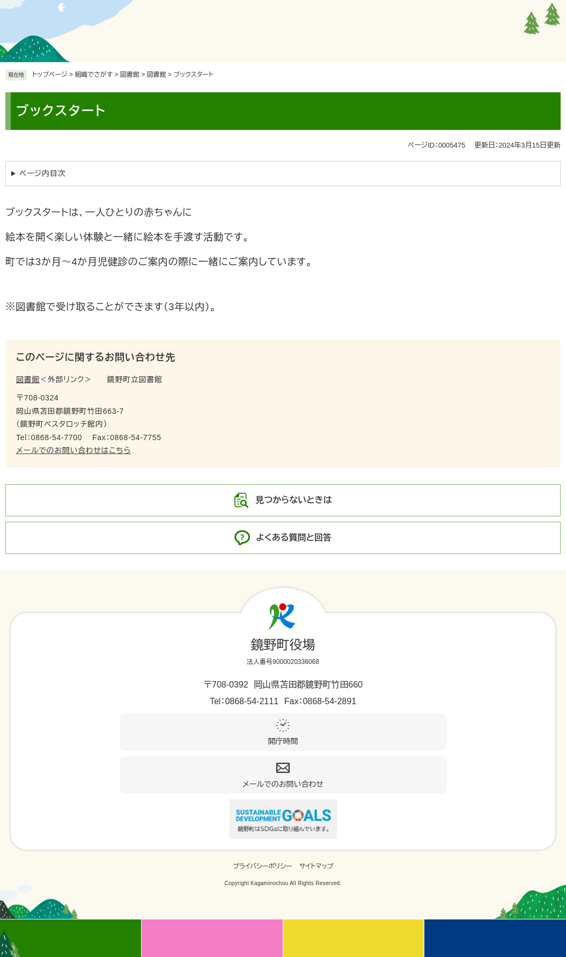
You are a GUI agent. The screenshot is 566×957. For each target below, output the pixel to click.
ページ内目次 (42, 173)
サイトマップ (316, 866)
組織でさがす (94, 74)
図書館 (156, 74)
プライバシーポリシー (262, 866)
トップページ (50, 74)
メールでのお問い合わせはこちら (73, 450)
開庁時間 (283, 741)
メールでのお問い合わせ (283, 784)
